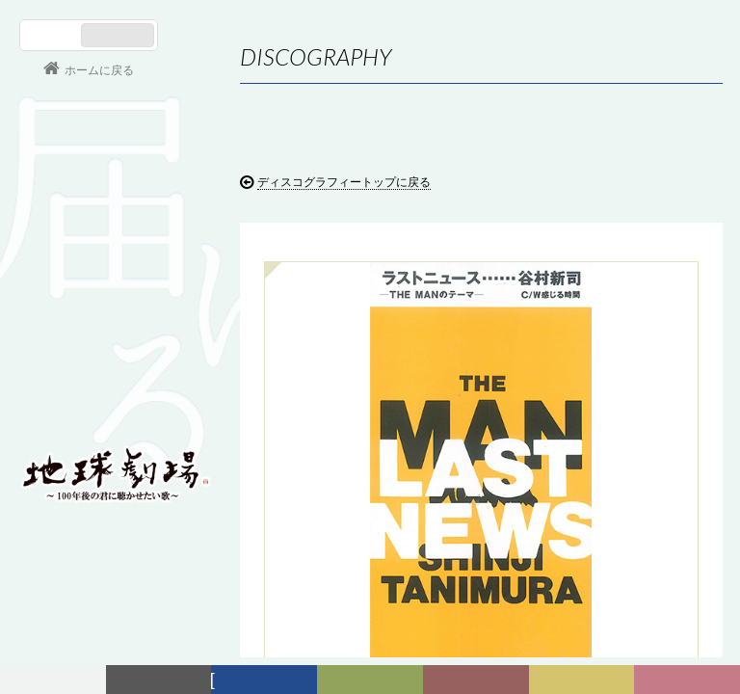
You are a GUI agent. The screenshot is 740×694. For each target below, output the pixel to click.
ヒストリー (375, 683)
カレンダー (482, 683)
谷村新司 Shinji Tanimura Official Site (115, 228)
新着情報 (162, 680)
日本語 (52, 35)
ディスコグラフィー (265, 683)
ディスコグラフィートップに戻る (344, 182)
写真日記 (584, 680)
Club (690, 680)
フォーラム (56, 680)
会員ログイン (82, 406)
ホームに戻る (99, 70)
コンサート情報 (78, 342)
